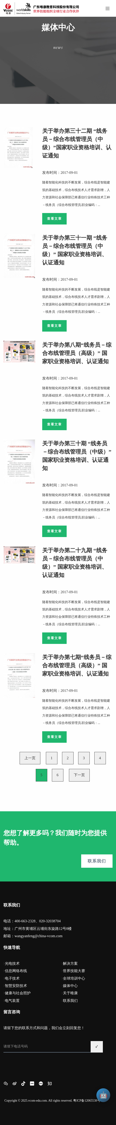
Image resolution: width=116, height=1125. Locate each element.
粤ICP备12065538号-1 (88, 1100)
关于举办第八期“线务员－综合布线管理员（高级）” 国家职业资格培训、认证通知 (76, 353)
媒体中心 (70, 986)
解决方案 (70, 963)
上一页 (30, 758)
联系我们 (97, 861)
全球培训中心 (74, 978)
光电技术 (12, 963)
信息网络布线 (16, 971)
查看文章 (54, 218)
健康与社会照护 (18, 993)
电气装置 (12, 1001)
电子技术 (12, 978)
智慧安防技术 (16, 986)
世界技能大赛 (74, 971)
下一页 (79, 775)
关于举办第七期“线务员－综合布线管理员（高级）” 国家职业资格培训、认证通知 (76, 665)
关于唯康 (70, 993)
